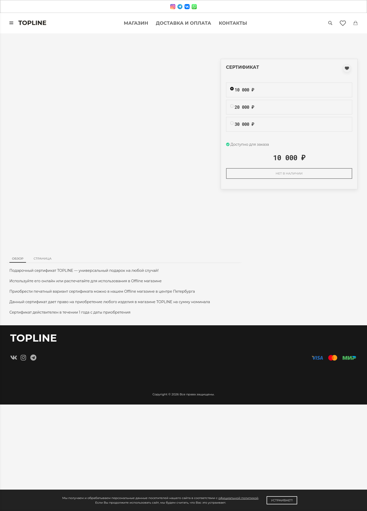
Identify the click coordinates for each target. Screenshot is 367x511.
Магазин (136, 23)
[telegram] (179, 6)
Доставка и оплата (183, 23)
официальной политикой (238, 498)
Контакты (233, 23)
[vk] (187, 6)
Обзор (17, 258)
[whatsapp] (194, 6)
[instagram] (172, 6)
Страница (42, 258)
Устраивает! (282, 500)
